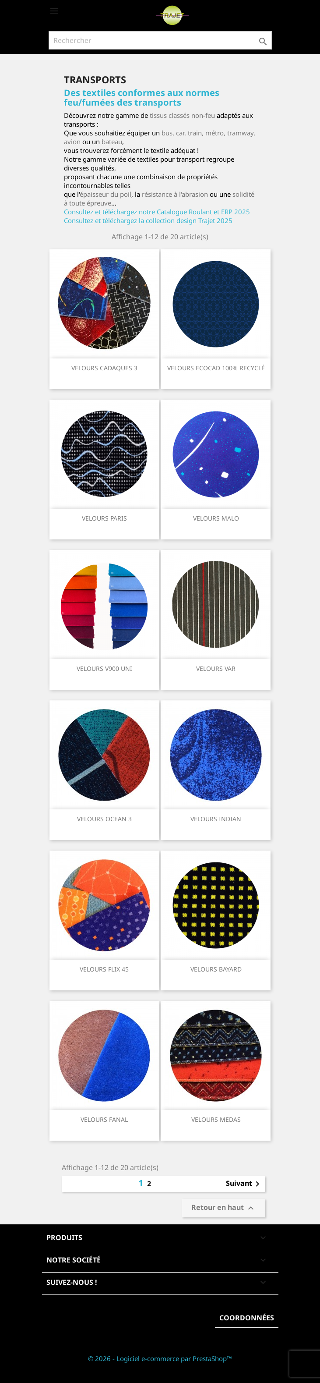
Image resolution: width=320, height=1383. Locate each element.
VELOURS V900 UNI (104, 668)
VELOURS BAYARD (216, 969)
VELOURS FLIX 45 (104, 969)
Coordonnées (246, 1318)
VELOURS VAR (216, 668)
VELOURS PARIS (104, 518)
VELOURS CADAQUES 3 (104, 368)
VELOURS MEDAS (216, 1119)
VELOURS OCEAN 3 (104, 819)
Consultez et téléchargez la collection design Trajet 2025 (148, 220)
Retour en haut (223, 1208)
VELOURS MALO (216, 518)
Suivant (244, 1184)
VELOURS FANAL (104, 1119)
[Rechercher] (160, 40)
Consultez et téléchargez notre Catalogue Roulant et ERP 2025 (157, 211)
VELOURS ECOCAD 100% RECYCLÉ (216, 368)
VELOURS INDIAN (215, 819)
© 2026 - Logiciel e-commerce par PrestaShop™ (160, 1358)
